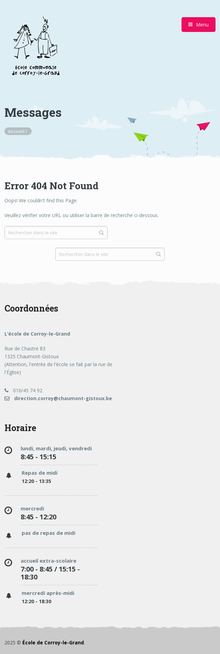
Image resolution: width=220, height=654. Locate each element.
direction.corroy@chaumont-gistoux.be (58, 398)
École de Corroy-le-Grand (53, 642)
